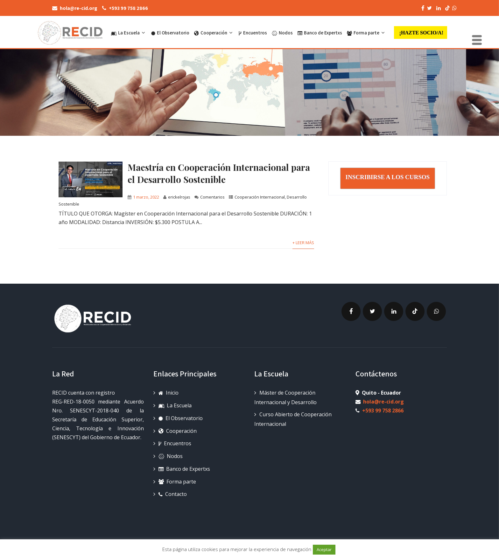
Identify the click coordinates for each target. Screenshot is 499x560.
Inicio (168, 392)
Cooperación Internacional (260, 197)
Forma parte (366, 32)
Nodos (282, 33)
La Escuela (128, 32)
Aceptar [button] (324, 549)
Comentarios (212, 197)
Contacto (172, 494)
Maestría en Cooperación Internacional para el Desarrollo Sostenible (219, 173)
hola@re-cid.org (383, 401)
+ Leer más (303, 242)
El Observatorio (170, 33)
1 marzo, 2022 (146, 197)
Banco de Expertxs (320, 33)
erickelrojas (179, 197)
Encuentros (253, 33)
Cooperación (214, 32)
